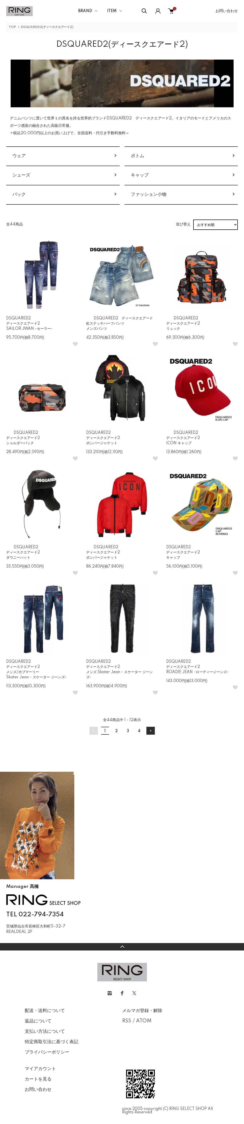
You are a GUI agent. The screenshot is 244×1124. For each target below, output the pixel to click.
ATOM (144, 1021)
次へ (150, 731)
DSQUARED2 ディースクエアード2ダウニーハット (23, 552)
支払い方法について (45, 1031)
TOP (12, 27)
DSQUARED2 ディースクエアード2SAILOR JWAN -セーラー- (29, 323)
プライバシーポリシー (47, 1052)
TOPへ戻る (122, 946)
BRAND (85, 11)
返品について (38, 1021)
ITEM (112, 11)
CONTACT (31, 939)
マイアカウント (40, 1068)
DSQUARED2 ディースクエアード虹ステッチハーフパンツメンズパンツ (119, 323)
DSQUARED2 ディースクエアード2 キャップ (183, 552)
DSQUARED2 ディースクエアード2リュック (183, 323)
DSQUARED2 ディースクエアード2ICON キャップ (183, 438)
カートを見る (38, 1079)
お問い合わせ (227, 11)
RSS (126, 1021)
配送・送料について (45, 1010)
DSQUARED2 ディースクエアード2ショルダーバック (23, 438)
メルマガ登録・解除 (142, 1010)
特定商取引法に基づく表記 (51, 1041)
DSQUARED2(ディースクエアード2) (47, 27)
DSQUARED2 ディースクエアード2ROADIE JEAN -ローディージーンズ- (197, 667)
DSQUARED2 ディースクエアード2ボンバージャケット (103, 438)
